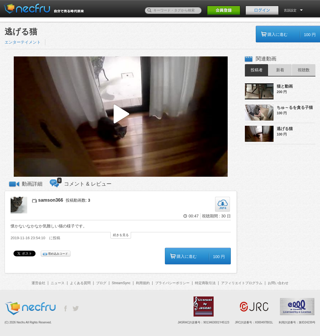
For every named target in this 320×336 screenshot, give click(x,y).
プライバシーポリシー (172, 283)
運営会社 (38, 283)
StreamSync (121, 283)
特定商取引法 (205, 283)
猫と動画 (285, 86)
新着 (280, 70)
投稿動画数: (78, 200)
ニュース (58, 283)
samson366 (50, 200)
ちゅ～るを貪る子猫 (295, 107)
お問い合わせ (278, 283)
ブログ (101, 283)
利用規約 (143, 283)
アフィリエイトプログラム (241, 283)
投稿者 (257, 70)
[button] (121, 116)
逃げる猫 (285, 128)
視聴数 (304, 70)
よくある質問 (80, 283)
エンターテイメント (23, 42)
